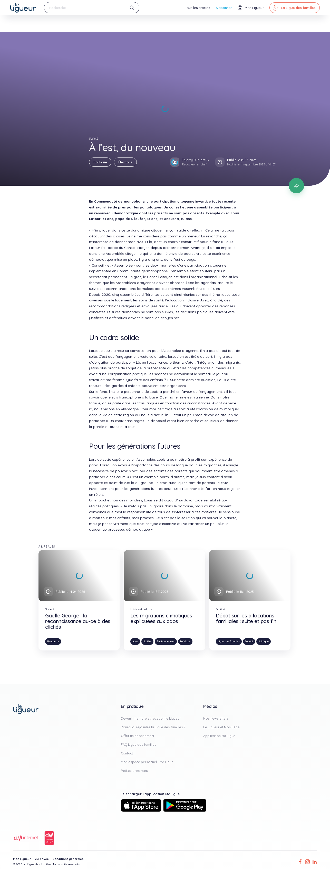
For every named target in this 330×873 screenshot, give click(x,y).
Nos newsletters (216, 718)
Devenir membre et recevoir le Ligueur (151, 718)
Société (147, 641)
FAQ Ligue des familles (138, 744)
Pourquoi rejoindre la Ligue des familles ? (153, 727)
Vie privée (42, 859)
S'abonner (224, 8)
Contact (127, 753)
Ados (135, 641)
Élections (125, 162)
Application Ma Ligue (219, 736)
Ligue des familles (229, 641)
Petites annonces (134, 771)
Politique (100, 162)
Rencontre (53, 641)
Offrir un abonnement (137, 736)
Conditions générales (68, 859)
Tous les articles (197, 8)
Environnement (166, 641)
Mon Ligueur (22, 859)
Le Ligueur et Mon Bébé (221, 727)
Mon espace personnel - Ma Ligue (147, 762)
